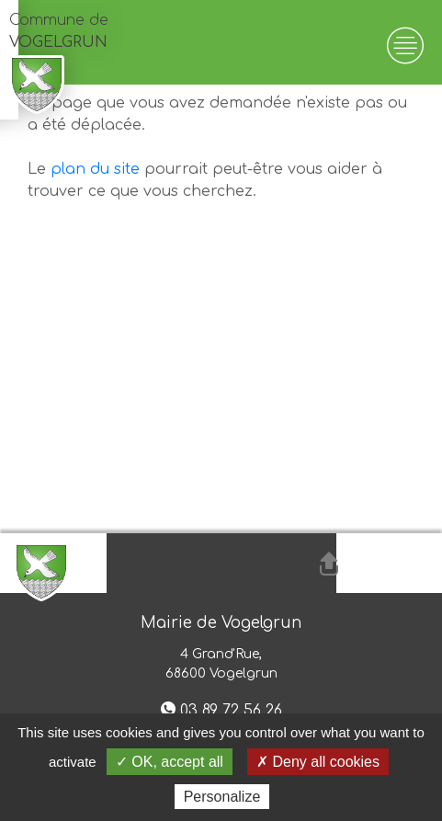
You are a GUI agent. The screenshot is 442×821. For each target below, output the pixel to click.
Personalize (222, 796)
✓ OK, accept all (169, 762)
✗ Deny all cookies (318, 762)
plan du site (95, 169)
